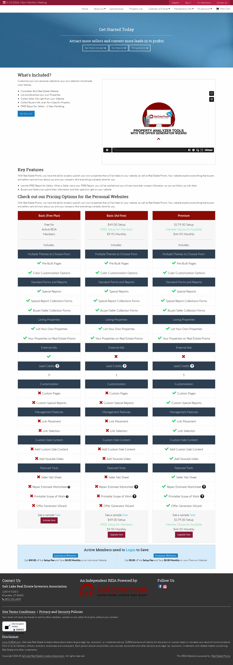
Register (175, 2)
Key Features (119, 47)
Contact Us (222, 2)
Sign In (188, 2)
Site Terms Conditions (19, 612)
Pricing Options (140, 47)
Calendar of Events (158, 8)
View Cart (223, 8)
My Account (203, 8)
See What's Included (95, 47)
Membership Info (183, 8)
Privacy (45, 612)
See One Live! (26, 113)
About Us (99, 8)
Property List (136, 8)
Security (64, 612)
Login (130, 549)
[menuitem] (85, 8)
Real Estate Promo (221, 656)
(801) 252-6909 (11, 599)
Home (85, 8)
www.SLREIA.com (11, 642)
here (57, 515)
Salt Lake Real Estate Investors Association (43, 656)
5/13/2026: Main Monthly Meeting (25, 2)
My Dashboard (204, 2)
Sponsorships (116, 8)
